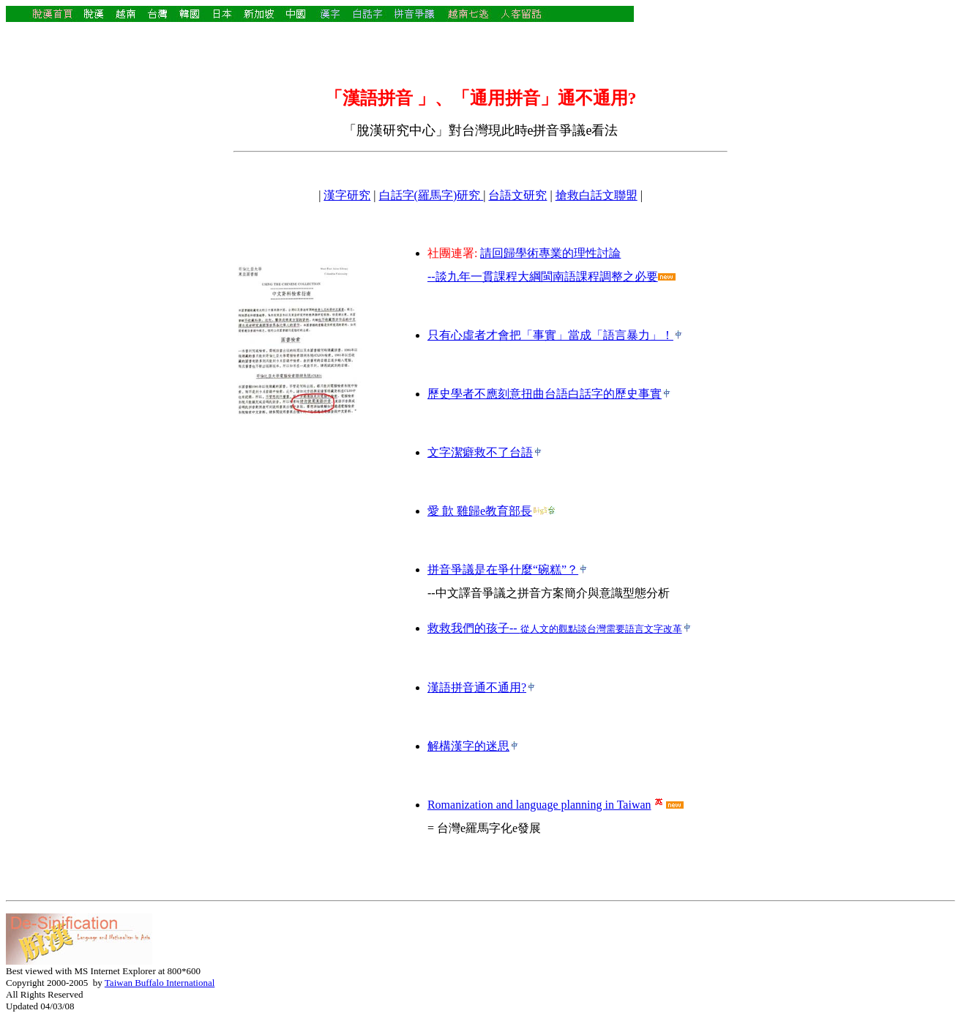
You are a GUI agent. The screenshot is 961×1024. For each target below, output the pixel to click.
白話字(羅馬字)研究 (431, 195)
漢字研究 (347, 195)
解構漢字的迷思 (468, 746)
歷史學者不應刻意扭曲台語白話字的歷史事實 (544, 393)
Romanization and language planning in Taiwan (539, 804)
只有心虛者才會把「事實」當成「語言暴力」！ (550, 335)
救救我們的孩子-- (554, 628)
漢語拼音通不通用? (476, 687)
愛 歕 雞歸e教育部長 (479, 511)
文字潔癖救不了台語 (480, 452)
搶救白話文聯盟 (596, 195)
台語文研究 (517, 195)
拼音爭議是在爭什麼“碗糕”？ (502, 569)
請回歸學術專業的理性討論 (550, 253)
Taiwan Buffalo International (159, 982)
